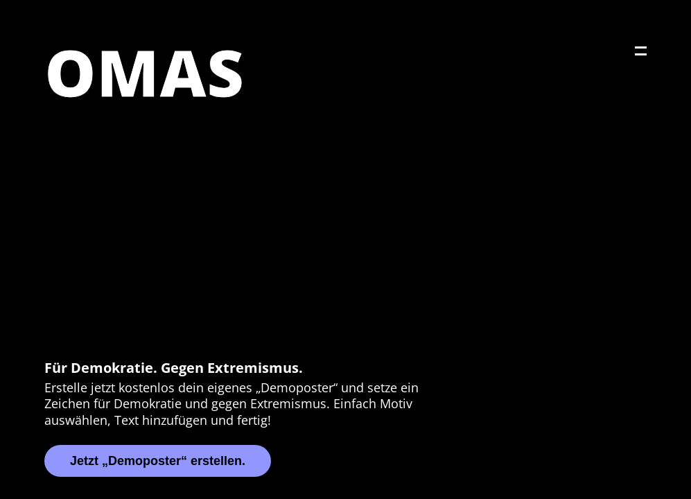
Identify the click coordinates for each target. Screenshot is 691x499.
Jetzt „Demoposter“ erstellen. (157, 461)
